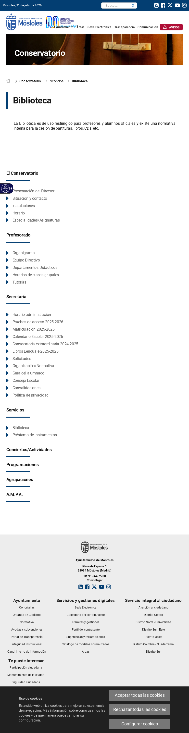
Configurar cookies (139, 723)
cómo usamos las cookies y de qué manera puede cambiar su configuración (62, 715)
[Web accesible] (5, 189)
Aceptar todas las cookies (140, 695)
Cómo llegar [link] (94, 580)
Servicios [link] (56, 81)
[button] (133, 5)
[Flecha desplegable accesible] (10, 188)
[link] (156, 6)
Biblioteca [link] (80, 81)
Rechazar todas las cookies (139, 709)
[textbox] (115, 5)
